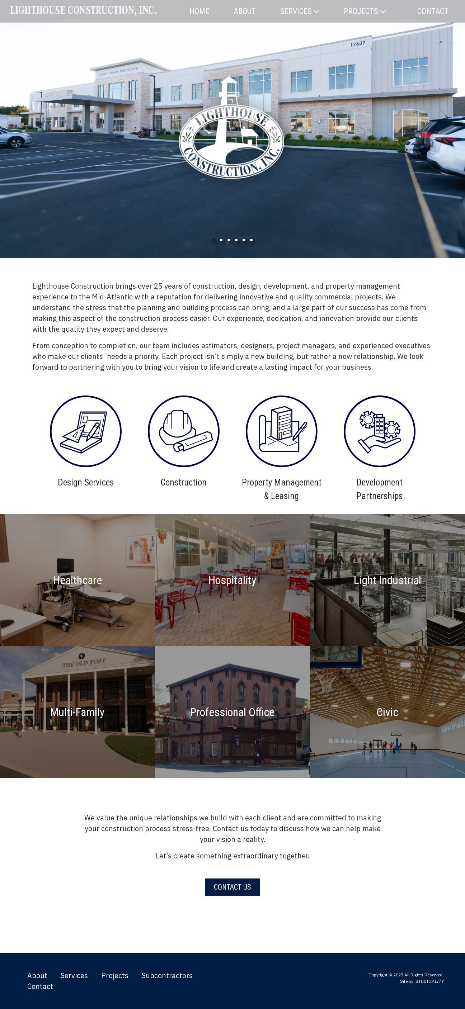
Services (299, 11)
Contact (432, 11)
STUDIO (429, 981)
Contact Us (232, 887)
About (245, 11)
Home (199, 11)
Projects (365, 11)
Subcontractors (167, 975)
